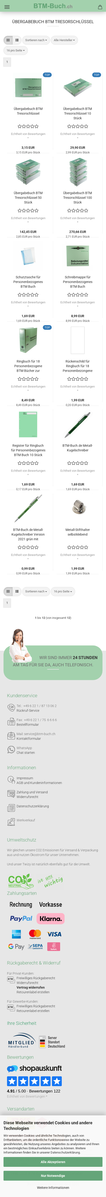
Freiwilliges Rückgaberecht (36, 978)
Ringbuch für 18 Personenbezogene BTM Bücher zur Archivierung (28, 366)
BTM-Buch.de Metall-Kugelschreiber (77, 448)
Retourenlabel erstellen (33, 992)
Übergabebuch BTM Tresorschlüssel (28, 111)
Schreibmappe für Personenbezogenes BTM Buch (77, 281)
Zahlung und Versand (32, 792)
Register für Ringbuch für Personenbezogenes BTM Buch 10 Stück (28, 450)
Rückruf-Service (28, 710)
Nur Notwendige (53, 1176)
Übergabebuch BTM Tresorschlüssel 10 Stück (77, 113)
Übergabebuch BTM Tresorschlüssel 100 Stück (77, 197)
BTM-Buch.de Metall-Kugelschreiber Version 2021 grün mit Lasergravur (28, 534)
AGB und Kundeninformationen (39, 783)
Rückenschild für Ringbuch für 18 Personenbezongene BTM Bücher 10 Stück (77, 366)
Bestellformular (28, 724)
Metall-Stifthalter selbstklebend (78, 532)
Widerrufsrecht (27, 797)
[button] (8, 40)
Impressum (25, 778)
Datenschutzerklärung (65, 1152)
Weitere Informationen (53, 1188)
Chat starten (26, 752)
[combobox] (36, 40)
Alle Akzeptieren (53, 1162)
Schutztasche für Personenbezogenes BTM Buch (28, 281)
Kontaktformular (29, 738)
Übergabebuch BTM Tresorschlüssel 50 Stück (28, 197)
